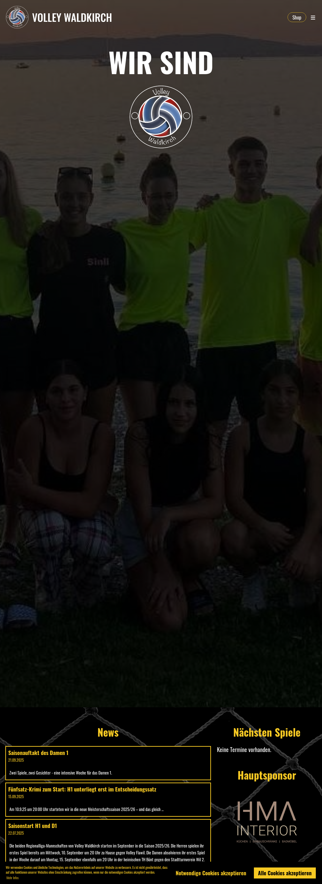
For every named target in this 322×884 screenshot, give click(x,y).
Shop (296, 17)
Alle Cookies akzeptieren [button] (285, 873)
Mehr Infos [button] (12, 877)
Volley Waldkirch (72, 17)
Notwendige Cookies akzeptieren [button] (211, 873)
